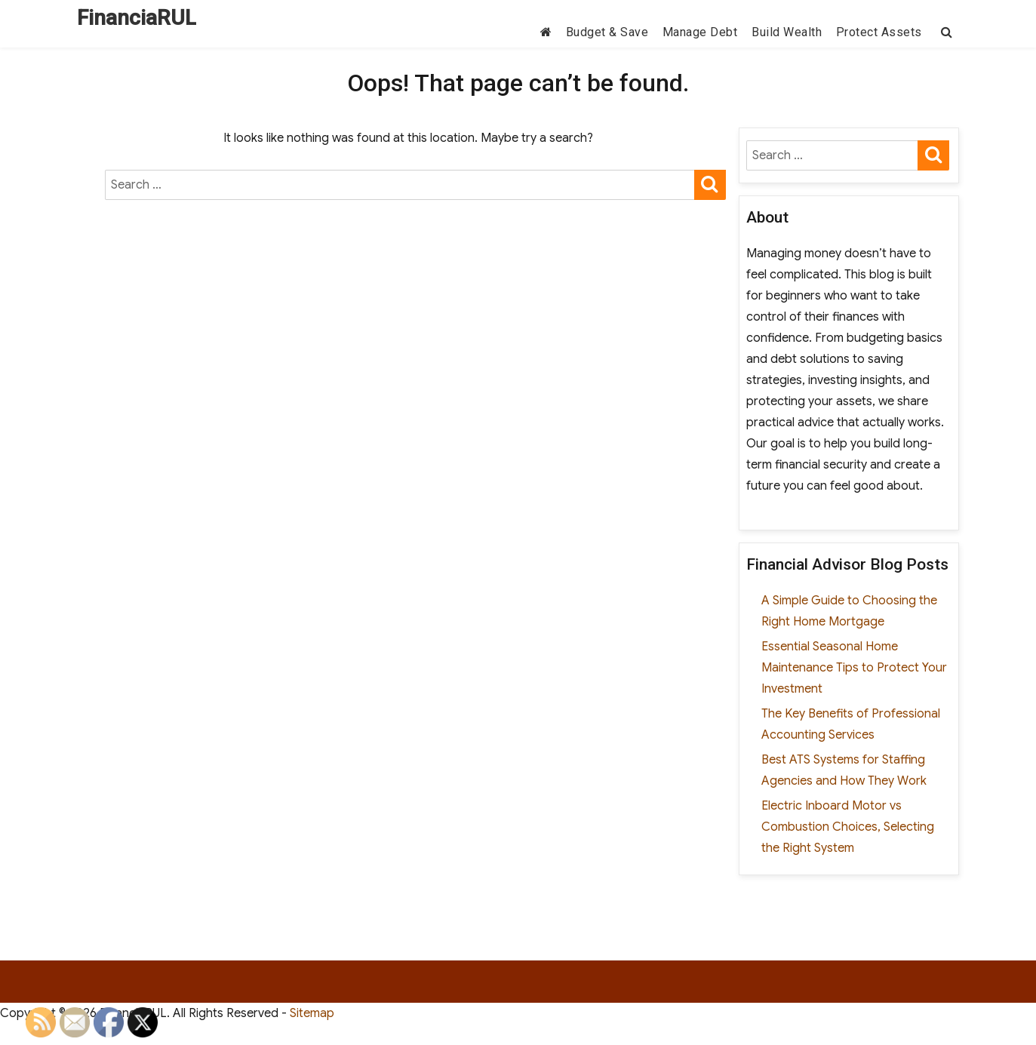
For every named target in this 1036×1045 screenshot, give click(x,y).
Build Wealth (787, 32)
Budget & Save (607, 32)
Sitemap (312, 1013)
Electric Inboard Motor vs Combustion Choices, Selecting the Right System (847, 827)
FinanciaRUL (136, 17)
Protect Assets (879, 32)
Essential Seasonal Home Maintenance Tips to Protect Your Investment (854, 667)
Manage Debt (700, 32)
